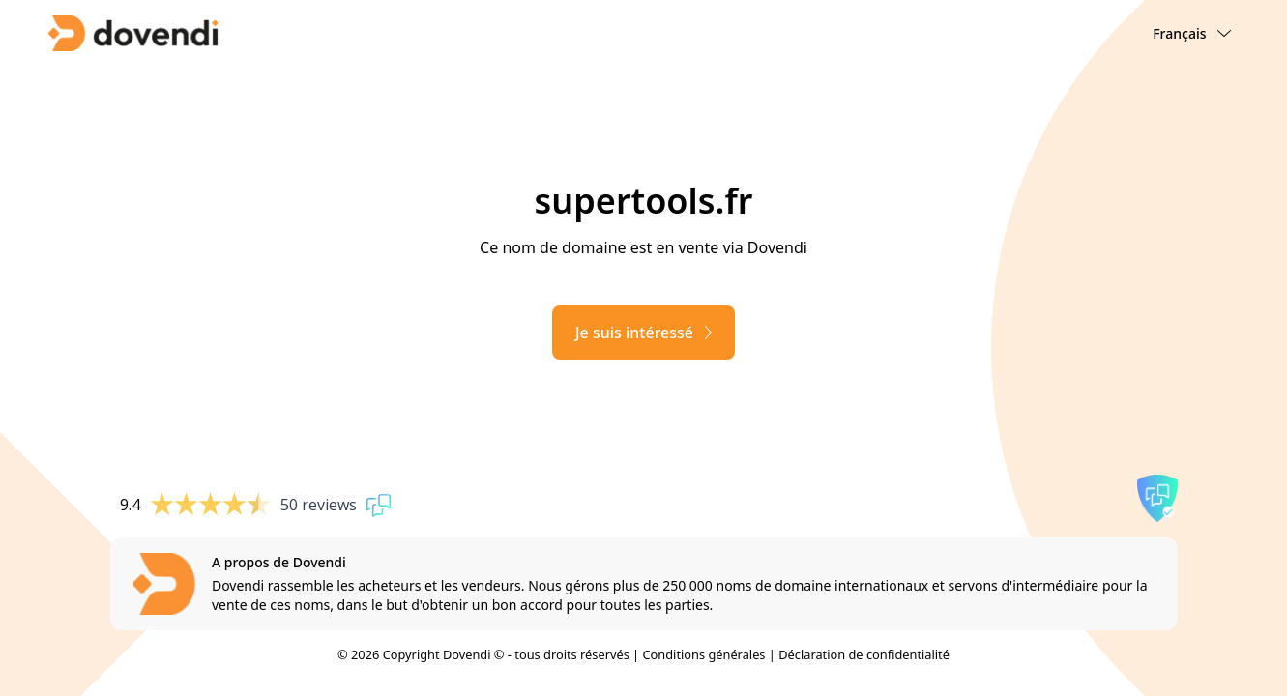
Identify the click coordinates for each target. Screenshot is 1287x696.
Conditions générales (703, 654)
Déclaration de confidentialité (864, 654)
